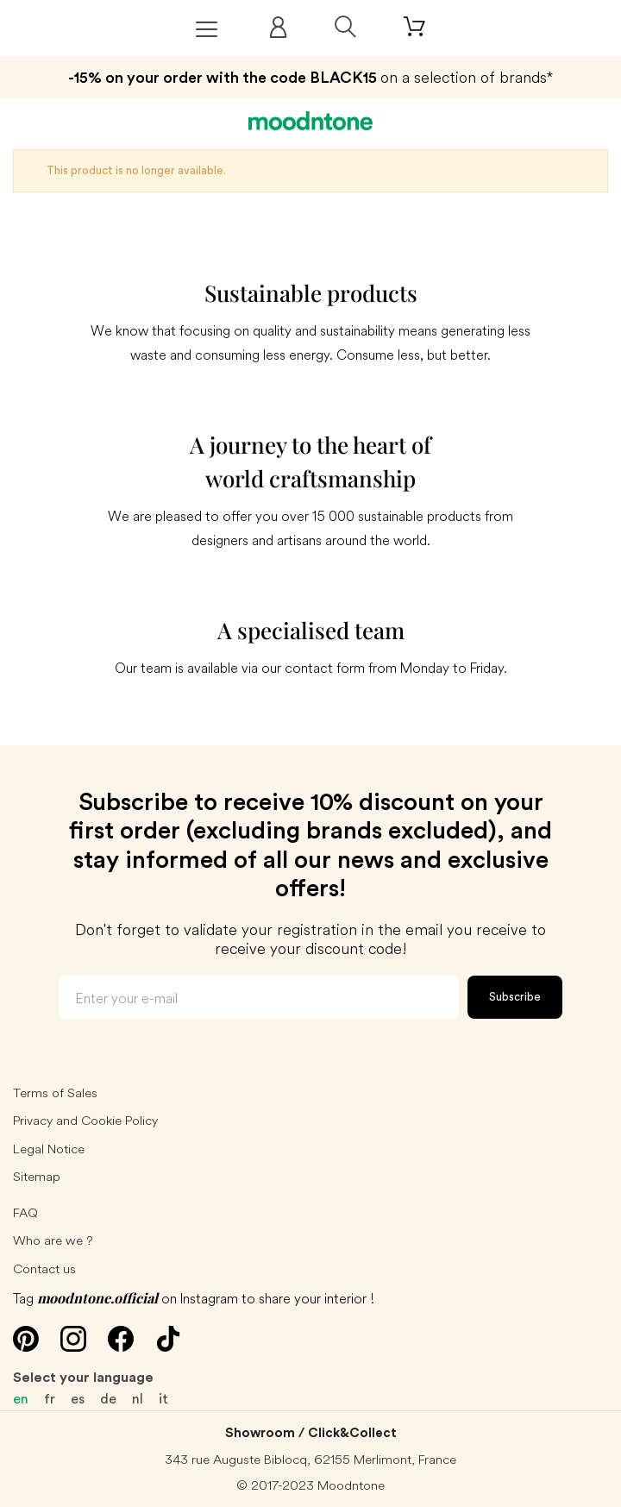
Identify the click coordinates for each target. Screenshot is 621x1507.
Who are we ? (53, 1240)
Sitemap (36, 1176)
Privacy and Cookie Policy (85, 1120)
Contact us (44, 1268)
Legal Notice (49, 1148)
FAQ (25, 1212)
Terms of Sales (55, 1092)
